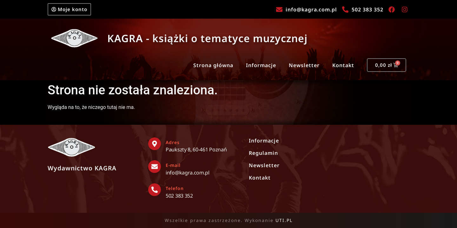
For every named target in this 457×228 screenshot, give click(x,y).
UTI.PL (284, 220)
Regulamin (263, 152)
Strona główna (213, 65)
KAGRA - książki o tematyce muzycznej (207, 38)
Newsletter (304, 65)
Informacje (261, 65)
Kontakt (343, 65)
